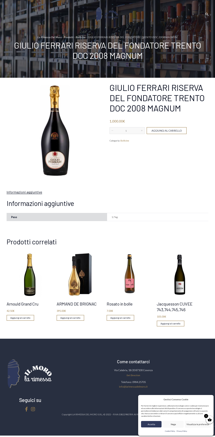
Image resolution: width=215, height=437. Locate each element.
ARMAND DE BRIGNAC (77, 303)
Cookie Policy (170, 431)
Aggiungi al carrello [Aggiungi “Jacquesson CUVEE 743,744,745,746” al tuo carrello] (171, 323)
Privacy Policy (182, 431)
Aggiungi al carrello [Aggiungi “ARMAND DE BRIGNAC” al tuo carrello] (70, 317)
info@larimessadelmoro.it (133, 386)
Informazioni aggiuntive (24, 192)
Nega (173, 424)
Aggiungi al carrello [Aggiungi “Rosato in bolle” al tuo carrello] (120, 317)
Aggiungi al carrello (167, 130)
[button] (209, 399)
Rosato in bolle (120, 303)
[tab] (24, 192)
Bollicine (124, 140)
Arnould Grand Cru (23, 303)
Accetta (151, 424)
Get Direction (133, 375)
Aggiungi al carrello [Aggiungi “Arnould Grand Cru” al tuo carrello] (20, 317)
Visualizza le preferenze (197, 424)
